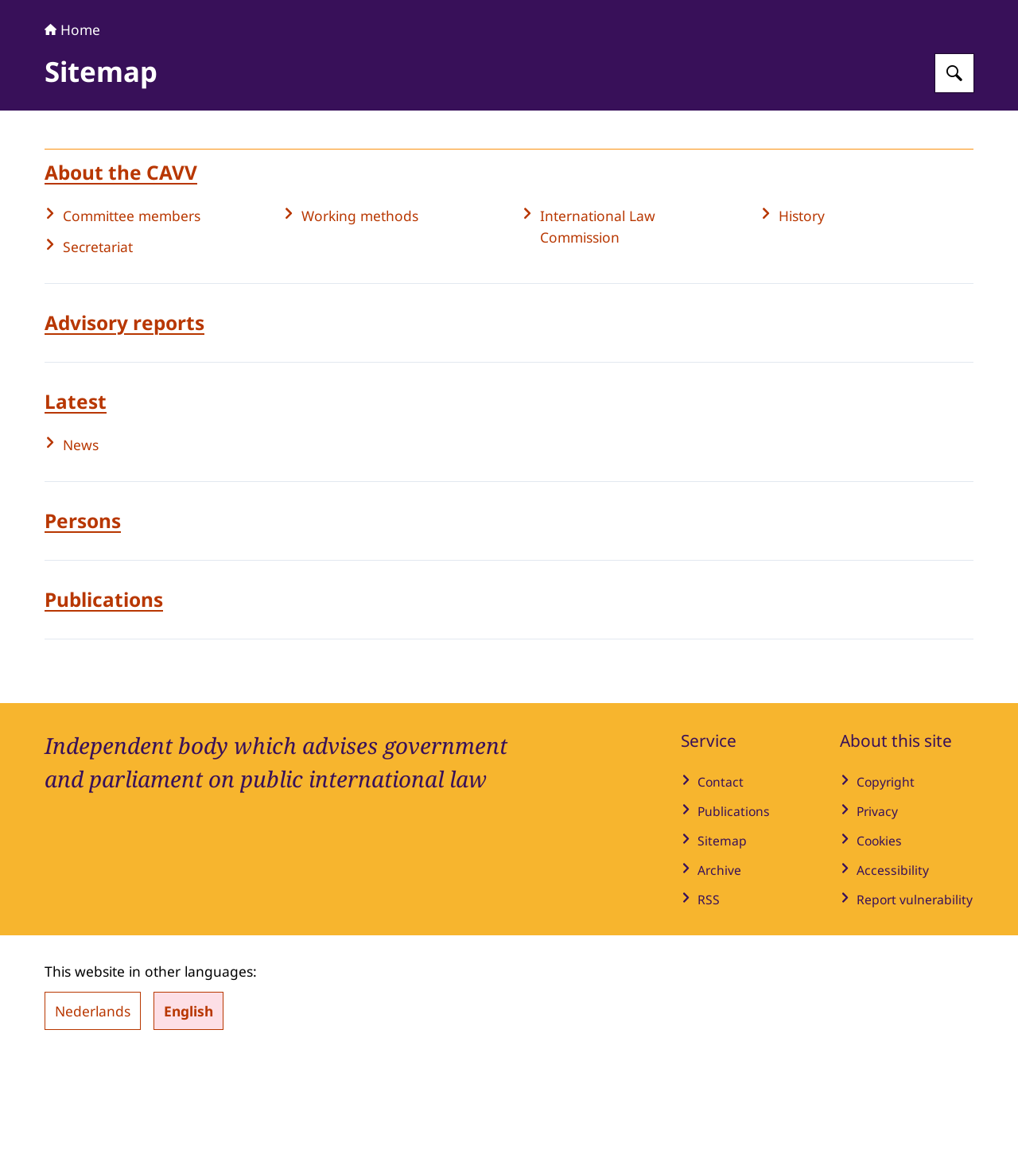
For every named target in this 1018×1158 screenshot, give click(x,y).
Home (72, 128)
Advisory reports (124, 422)
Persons (83, 620)
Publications (104, 699)
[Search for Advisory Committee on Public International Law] (954, 172)
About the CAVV (121, 271)
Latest (76, 501)
